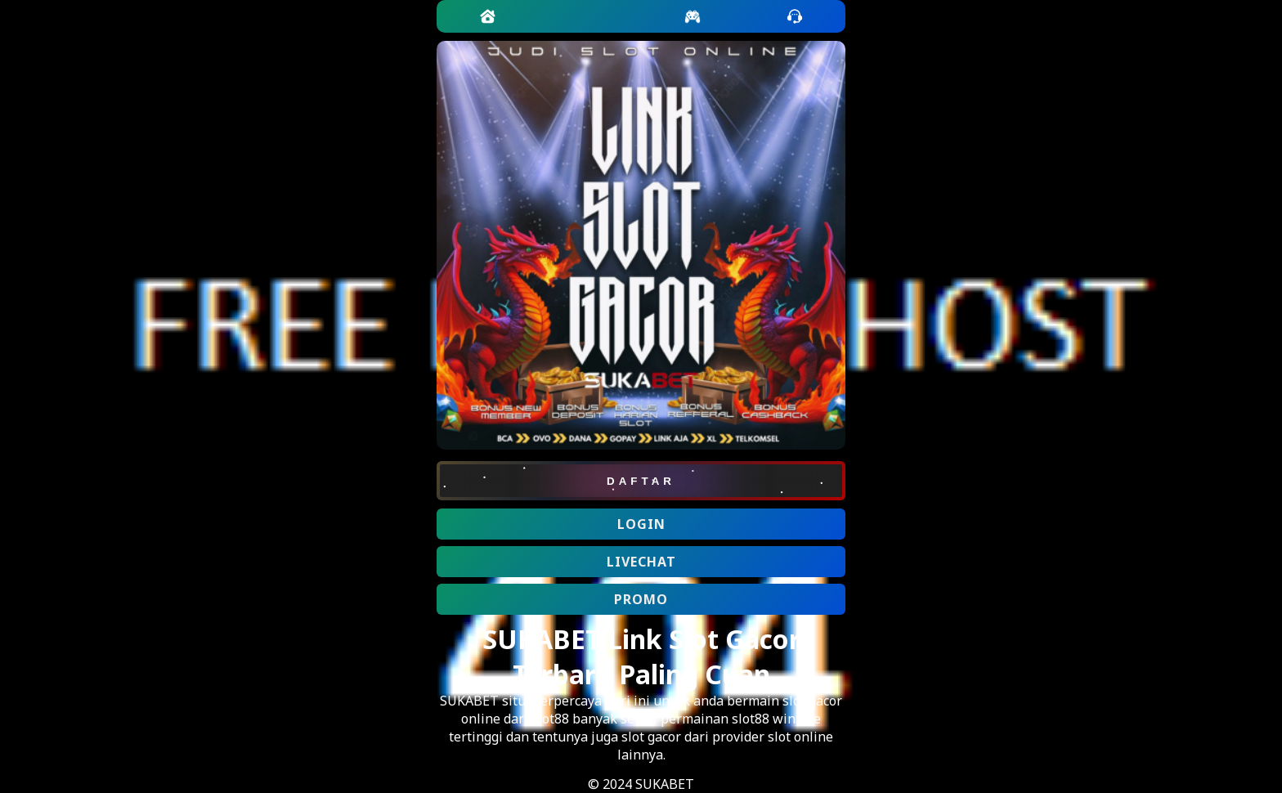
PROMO (641, 599)
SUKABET (469, 701)
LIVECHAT (641, 562)
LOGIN (641, 524)
